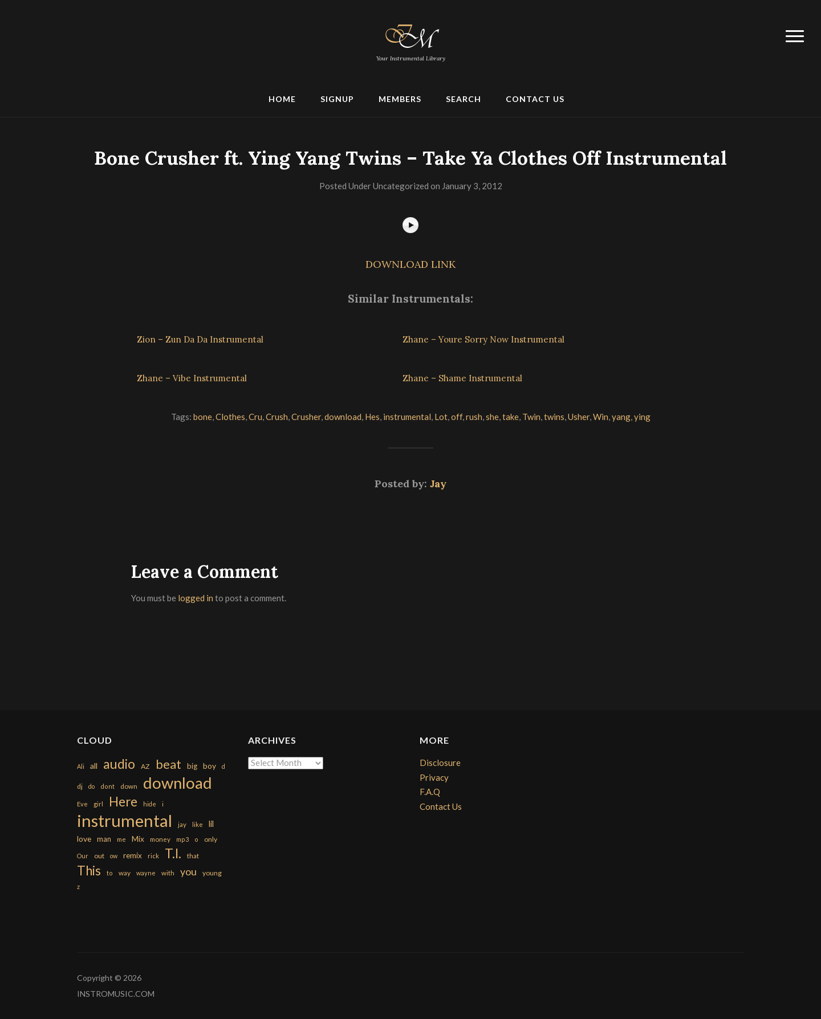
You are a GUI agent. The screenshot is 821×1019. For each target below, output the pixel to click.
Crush (277, 416)
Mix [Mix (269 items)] (138, 838)
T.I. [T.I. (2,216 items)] (173, 853)
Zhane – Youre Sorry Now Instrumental (483, 339)
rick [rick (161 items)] (153, 855)
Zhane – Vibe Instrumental (192, 378)
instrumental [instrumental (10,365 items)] (124, 820)
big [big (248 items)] (192, 766)
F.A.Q (430, 791)
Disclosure (440, 762)
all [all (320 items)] (93, 766)
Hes (372, 416)
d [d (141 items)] (223, 766)
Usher (579, 416)
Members (400, 99)
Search (463, 99)
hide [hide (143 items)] (149, 804)
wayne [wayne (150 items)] (146, 873)
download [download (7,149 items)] (177, 782)
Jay (438, 483)
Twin (531, 416)
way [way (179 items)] (125, 873)
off (456, 416)
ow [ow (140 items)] (113, 855)
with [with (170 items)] (167, 873)
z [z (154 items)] (78, 886)
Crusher (306, 416)
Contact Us (535, 99)
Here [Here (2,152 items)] (123, 801)
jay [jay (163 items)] (182, 824)
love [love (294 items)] (84, 838)
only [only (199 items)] (210, 839)
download (342, 416)
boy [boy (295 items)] (209, 766)
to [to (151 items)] (110, 873)
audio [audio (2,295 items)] (119, 764)
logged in (195, 598)
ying (642, 416)
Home (282, 99)
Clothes (230, 416)
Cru (255, 416)
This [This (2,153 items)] (89, 870)
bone (202, 416)
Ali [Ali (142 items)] (80, 766)
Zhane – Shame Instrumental (462, 378)
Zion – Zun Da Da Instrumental (200, 339)
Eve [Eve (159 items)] (82, 804)
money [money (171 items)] (160, 839)
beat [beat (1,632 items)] (168, 764)
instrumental (407, 416)
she (492, 416)
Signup (337, 99)
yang (621, 416)
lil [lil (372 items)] (211, 823)
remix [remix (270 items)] (132, 855)
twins (554, 416)
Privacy (434, 777)
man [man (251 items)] (104, 838)
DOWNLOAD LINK (410, 264)
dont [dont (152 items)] (107, 786)
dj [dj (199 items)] (80, 786)
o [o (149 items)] (196, 839)
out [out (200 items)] (99, 855)
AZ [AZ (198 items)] (145, 766)
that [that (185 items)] (193, 855)
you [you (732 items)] (188, 871)
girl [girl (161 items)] (98, 804)
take (510, 416)
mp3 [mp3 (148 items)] (182, 839)
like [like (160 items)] (197, 824)
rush (474, 416)
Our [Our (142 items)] (82, 855)
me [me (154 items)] (121, 839)
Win (600, 416)
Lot (441, 416)
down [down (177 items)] (128, 786)
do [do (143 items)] (91, 786)
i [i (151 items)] (163, 804)
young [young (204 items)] (212, 873)
